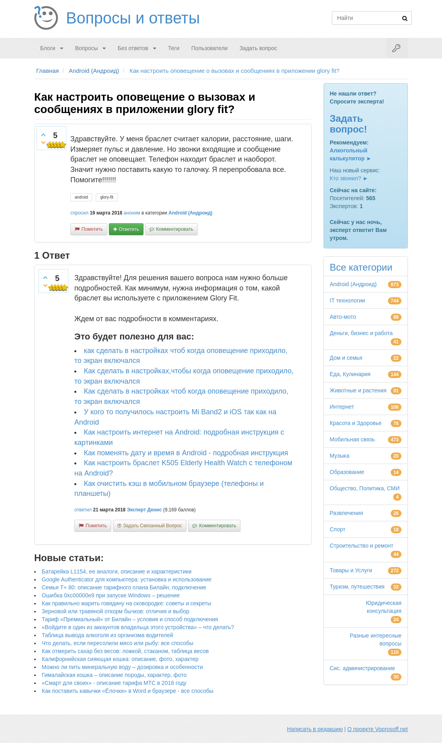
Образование (347, 472)
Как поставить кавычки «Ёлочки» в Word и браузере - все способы (127, 691)
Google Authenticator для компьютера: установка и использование (126, 579)
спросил (79, 213)
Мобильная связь (352, 439)
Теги (173, 48)
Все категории (361, 267)
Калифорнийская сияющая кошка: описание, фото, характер (120, 659)
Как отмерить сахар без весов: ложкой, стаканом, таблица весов (125, 651)
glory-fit (106, 197)
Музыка (340, 455)
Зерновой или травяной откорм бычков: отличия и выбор (115, 611)
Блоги (47, 48)
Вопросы (86, 48)
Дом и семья (346, 358)
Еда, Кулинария (350, 374)
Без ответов (133, 48)
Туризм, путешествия (357, 586)
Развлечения (346, 513)
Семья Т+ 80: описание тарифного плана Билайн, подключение (124, 587)
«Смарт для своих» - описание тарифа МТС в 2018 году (114, 683)
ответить (129, 229)
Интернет (342, 407)
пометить (92, 229)
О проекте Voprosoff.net (377, 729)
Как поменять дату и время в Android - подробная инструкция (186, 453)
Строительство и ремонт (362, 545)
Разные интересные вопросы (375, 639)
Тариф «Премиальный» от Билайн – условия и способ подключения (130, 619)
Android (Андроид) (191, 213)
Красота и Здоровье (356, 423)
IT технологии (347, 300)
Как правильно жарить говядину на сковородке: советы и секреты (126, 603)
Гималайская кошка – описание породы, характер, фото (114, 675)
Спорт (337, 529)
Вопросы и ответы (133, 18)
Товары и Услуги (351, 570)
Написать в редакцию (315, 729)
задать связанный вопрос (152, 525)
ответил (83, 510)
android (81, 197)
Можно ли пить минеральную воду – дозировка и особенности (122, 667)
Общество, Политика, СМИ (365, 488)
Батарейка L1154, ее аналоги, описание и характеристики (117, 571)
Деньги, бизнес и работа (361, 333)
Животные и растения (358, 390)
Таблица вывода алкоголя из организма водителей (107, 635)
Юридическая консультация (383, 607)
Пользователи (209, 48)
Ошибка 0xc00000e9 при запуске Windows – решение (111, 595)
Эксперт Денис (144, 510)
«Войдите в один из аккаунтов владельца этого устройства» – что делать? (138, 627)
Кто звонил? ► (349, 178)
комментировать (174, 229)
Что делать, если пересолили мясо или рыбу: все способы (117, 643)
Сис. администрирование (362, 668)
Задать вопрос (258, 48)
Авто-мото (343, 317)
